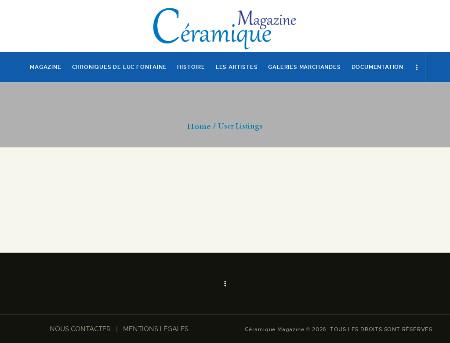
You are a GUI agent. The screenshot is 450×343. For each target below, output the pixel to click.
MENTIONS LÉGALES (156, 329)
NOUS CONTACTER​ (80, 329)
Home (199, 126)
